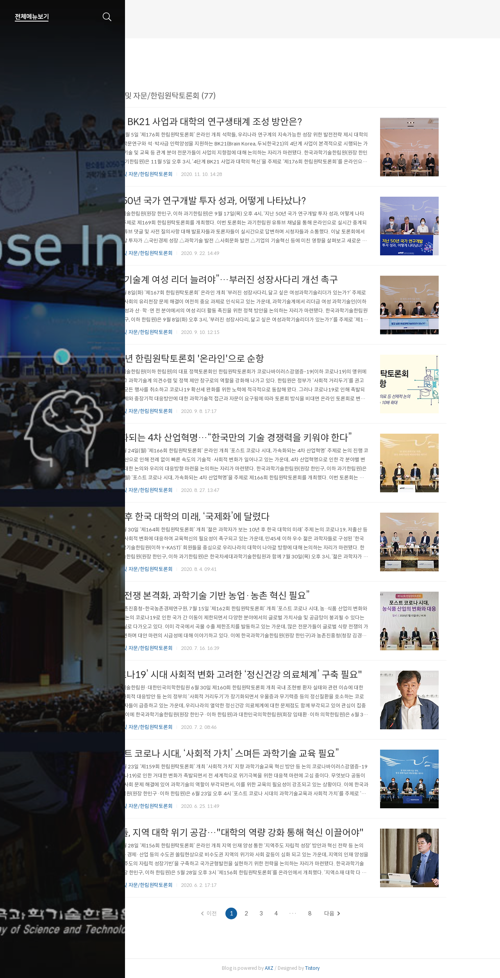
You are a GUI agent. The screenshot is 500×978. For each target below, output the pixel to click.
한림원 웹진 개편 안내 (159, 25)
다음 (369, 913)
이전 (246, 913)
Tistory (349, 968)
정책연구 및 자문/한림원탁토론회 (174, 174)
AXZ (306, 968)
